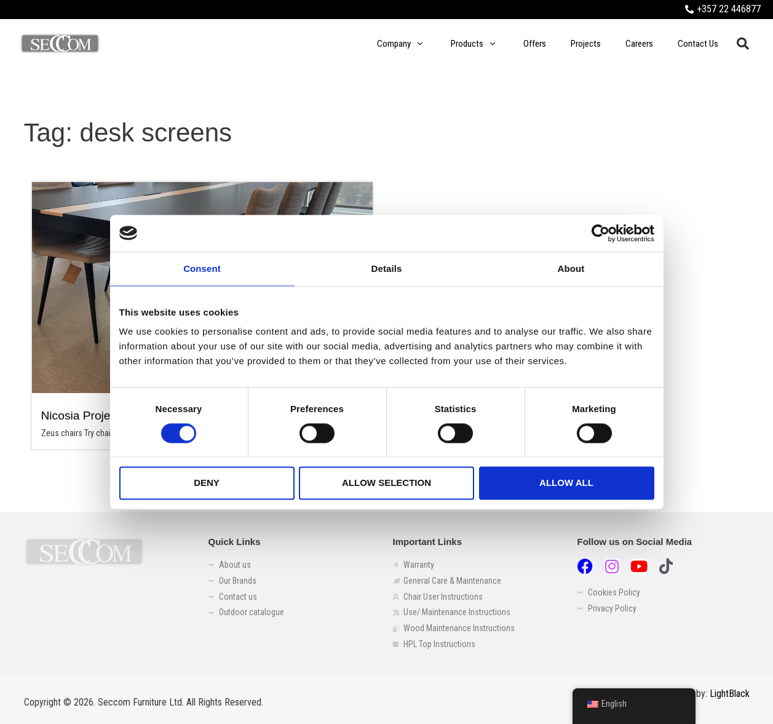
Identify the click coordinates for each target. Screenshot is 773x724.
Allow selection (386, 483)
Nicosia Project (80, 415)
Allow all (566, 483)
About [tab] (571, 268)
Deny (207, 483)
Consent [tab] (202, 268)
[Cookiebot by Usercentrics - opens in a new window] (600, 233)
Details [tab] (386, 268)
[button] (743, 43)
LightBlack (730, 693)
